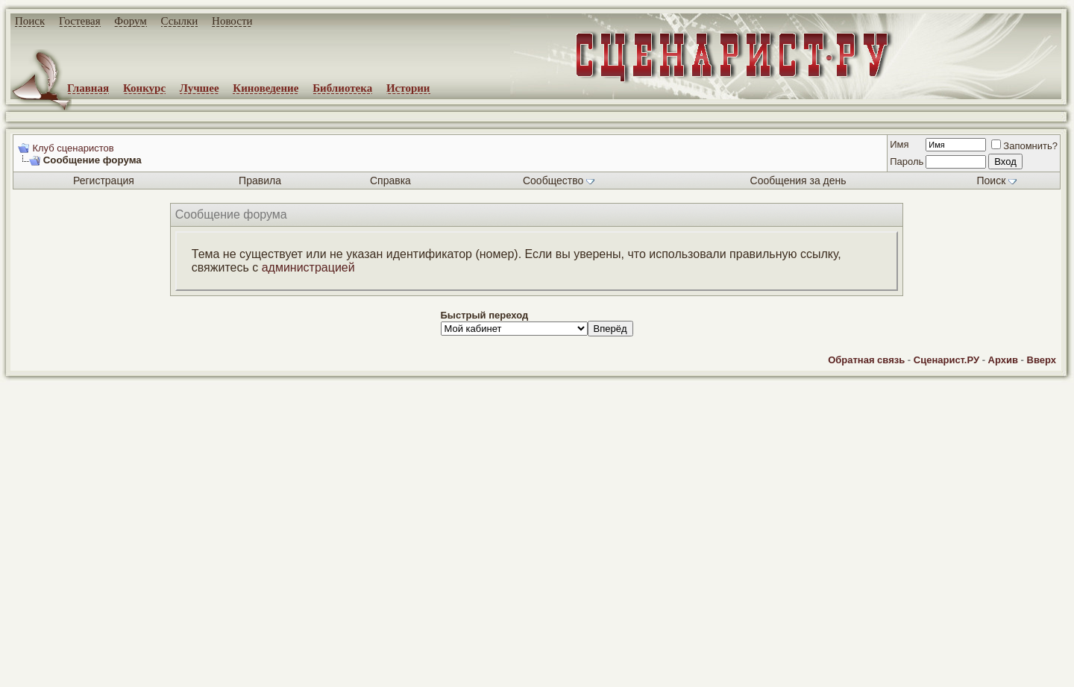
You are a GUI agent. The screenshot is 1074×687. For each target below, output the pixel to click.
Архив (1003, 360)
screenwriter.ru (254, 663)
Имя (899, 144)
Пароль (906, 161)
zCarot (597, 676)
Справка (390, 180)
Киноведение (265, 88)
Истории (408, 88)
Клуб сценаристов (72, 148)
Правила (260, 180)
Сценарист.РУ (946, 360)
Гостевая (80, 21)
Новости (232, 21)
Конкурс (144, 88)
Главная (88, 88)
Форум (130, 21)
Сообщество (558, 180)
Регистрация (103, 180)
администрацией (308, 267)
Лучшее (199, 88)
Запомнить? (1024, 145)
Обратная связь (866, 360)
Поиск (30, 21)
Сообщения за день (798, 180)
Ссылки (179, 21)
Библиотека (342, 88)
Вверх (1041, 360)
